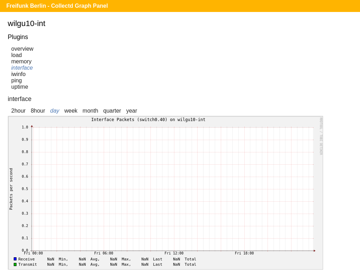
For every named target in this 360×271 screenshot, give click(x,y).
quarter (112, 111)
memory (21, 61)
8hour (38, 111)
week (70, 111)
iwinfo (18, 74)
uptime (19, 87)
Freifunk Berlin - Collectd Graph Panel (57, 6)
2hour (18, 111)
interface (22, 68)
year (131, 111)
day (54, 111)
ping (16, 80)
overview (22, 49)
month (90, 111)
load (16, 55)
